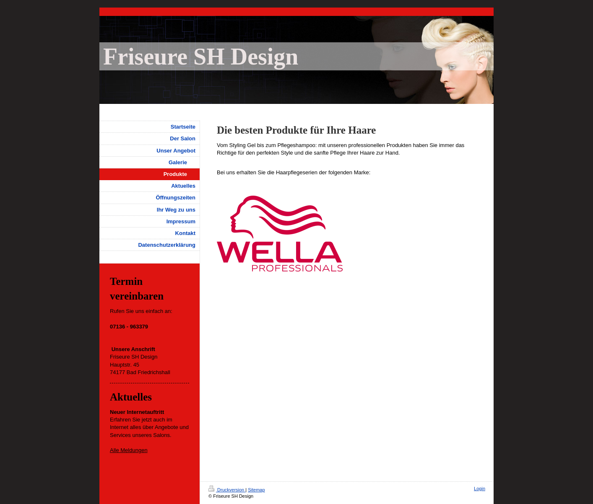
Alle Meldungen (129, 450)
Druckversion (226, 489)
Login (479, 488)
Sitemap (256, 489)
